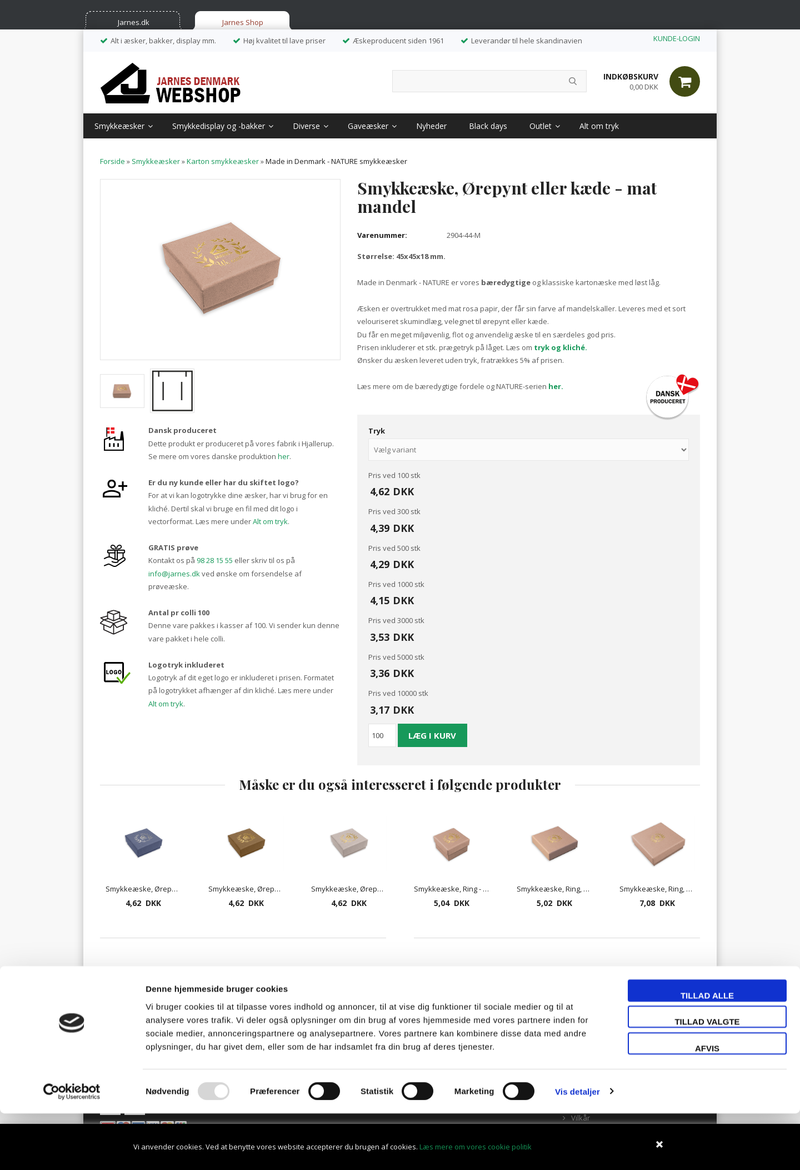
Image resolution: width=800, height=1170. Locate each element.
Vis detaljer (577, 1148)
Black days (488, 126)
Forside (112, 161)
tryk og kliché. (560, 347)
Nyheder (431, 126)
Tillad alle (707, 1052)
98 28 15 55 (215, 560)
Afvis (707, 1104)
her (283, 456)
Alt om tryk (599, 126)
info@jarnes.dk (174, 574)
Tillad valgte (706, 1078)
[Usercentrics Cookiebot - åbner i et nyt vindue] (72, 1148)
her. (555, 386)
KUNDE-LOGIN (676, 38)
